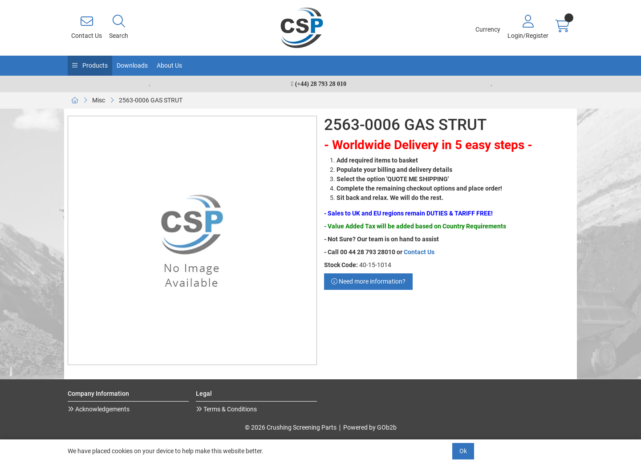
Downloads (132, 65)
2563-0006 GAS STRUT (151, 100)
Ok (463, 451)
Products (94, 65)
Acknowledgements (102, 409)
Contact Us (419, 252)
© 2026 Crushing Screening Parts (291, 427)
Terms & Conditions (229, 409)
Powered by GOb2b (370, 427)
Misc (98, 100)
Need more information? (368, 281)
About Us (169, 65)
